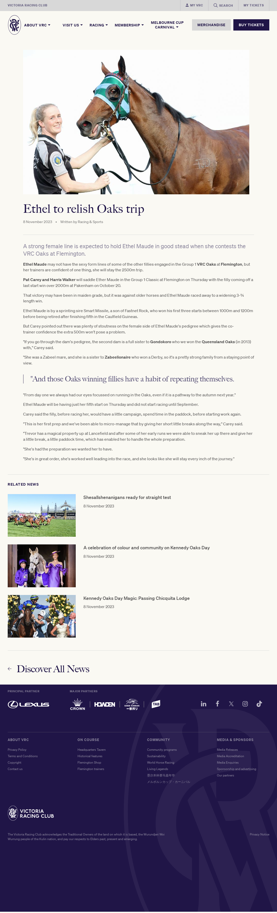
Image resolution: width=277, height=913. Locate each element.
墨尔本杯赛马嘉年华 (161, 776)
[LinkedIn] (200, 706)
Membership (130, 25)
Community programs (162, 751)
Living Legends (157, 770)
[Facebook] (215, 706)
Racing (99, 25)
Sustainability (156, 757)
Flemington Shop (89, 764)
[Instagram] (244, 706)
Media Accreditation (230, 757)
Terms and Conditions (23, 757)
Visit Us (73, 25)
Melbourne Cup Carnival (167, 25)
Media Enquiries (228, 764)
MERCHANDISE (211, 24)
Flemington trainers (91, 770)
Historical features (90, 757)
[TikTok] (258, 706)
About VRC (37, 25)
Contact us (15, 770)
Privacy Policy (17, 751)
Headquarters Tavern (92, 751)
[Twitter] (229, 706)
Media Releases (227, 751)
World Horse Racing (160, 764)
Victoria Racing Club (27, 5)
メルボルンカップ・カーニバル (168, 783)
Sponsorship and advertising (236, 770)
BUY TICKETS (251, 24)
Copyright (14, 764)
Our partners (225, 776)
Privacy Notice (259, 836)
